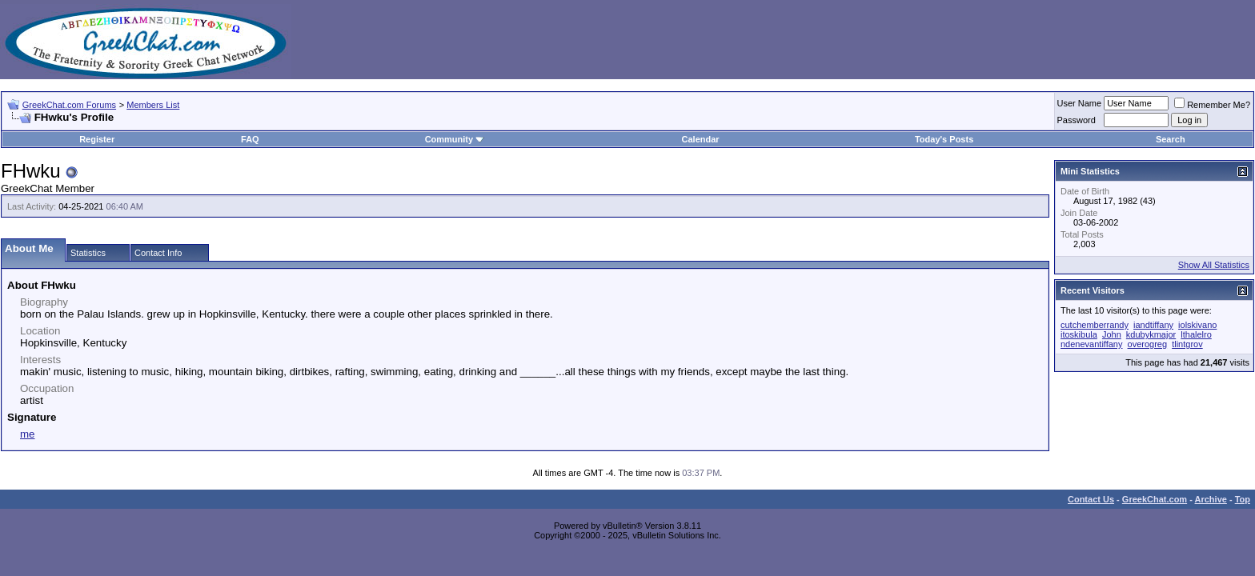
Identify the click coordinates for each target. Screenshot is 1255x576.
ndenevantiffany (1091, 344)
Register (96, 139)
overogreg (1148, 344)
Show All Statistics (1213, 265)
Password (1076, 120)
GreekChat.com (1154, 499)
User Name (1079, 103)
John (1111, 334)
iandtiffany (1153, 325)
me (27, 434)
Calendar (701, 139)
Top (1242, 499)
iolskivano (1197, 325)
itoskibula (1079, 334)
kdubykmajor (1151, 334)
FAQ (250, 139)
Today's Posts (944, 139)
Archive (1211, 499)
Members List (152, 105)
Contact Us (1091, 499)
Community (455, 139)
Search (1170, 139)
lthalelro (1196, 334)
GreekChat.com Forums (69, 105)
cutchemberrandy (1095, 325)
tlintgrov (1187, 344)
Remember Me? (1212, 105)
